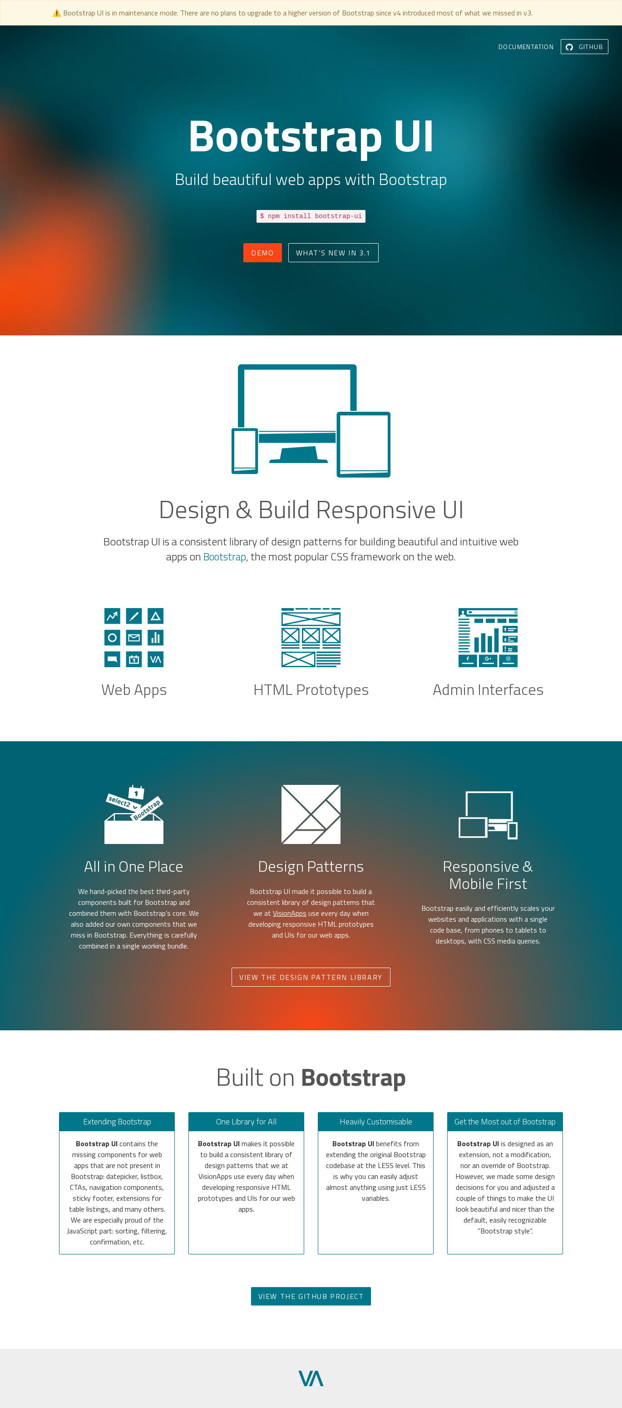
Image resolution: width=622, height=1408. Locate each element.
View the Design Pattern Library (311, 977)
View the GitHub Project (311, 1296)
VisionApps (289, 913)
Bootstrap (224, 556)
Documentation (526, 46)
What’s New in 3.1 (333, 252)
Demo (262, 252)
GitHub (584, 46)
